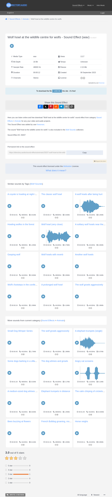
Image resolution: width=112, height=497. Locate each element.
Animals (18, 121)
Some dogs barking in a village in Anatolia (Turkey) (32, 361)
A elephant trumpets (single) (88, 331)
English (9, 13)
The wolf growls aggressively (89, 284)
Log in (57, 91)
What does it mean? (56, 170)
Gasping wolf (14, 254)
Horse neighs (81, 421)
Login (102, 13)
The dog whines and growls (54, 361)
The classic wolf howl (51, 194)
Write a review (15, 495)
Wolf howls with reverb (52, 254)
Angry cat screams (84, 361)
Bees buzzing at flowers (19, 421)
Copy (84, 152)
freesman (101, 83)
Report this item (100, 161)
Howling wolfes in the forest (21, 224)
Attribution (67, 166)
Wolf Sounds (71, 130)
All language (82, 495)
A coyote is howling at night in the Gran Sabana (30, 194)
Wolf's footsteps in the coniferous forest (27, 284)
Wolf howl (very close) (52, 224)
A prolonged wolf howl (52, 284)
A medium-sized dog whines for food (25, 391)
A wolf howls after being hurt (88, 194)
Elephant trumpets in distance (55, 391)
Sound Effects (47, 320)
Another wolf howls (84, 254)
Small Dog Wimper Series (20, 331)
